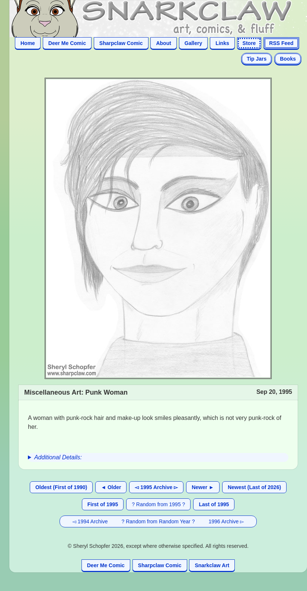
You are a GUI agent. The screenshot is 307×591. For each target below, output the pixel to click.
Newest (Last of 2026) (254, 487)
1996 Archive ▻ (226, 521)
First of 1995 (102, 504)
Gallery (193, 43)
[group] (158, 457)
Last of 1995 (214, 504)
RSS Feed (281, 43)
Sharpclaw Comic (121, 43)
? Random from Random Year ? (158, 521)
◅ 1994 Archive (90, 521)
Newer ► (203, 487)
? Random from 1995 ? (158, 504)
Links (222, 43)
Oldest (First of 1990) (61, 487)
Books (288, 59)
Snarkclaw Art (212, 565)
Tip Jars (256, 59)
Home (27, 43)
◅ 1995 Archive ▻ (156, 487)
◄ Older (111, 487)
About (163, 43)
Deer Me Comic (67, 43)
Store (249, 43)
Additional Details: (58, 457)
